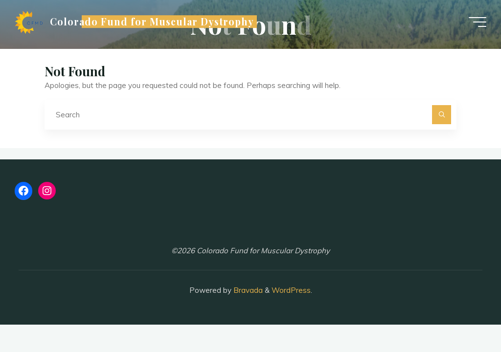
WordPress (291, 290)
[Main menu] (477, 22)
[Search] (442, 115)
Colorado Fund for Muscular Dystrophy (152, 21)
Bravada (247, 290)
